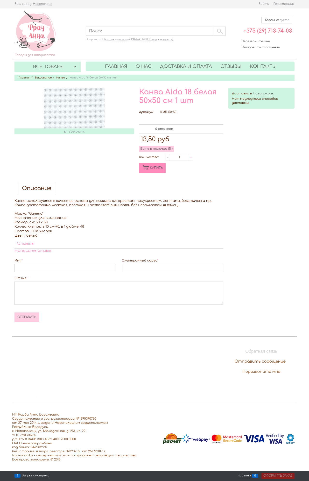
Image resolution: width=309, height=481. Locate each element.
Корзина (244, 476)
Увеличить (77, 131)
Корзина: (276, 20)
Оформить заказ (278, 475)
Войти (264, 4)
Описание (36, 188)
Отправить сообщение (260, 47)
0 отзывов (164, 129)
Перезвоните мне (255, 41)
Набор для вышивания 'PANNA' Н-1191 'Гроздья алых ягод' (137, 39)
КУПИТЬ (156, 168)
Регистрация (284, 4)
